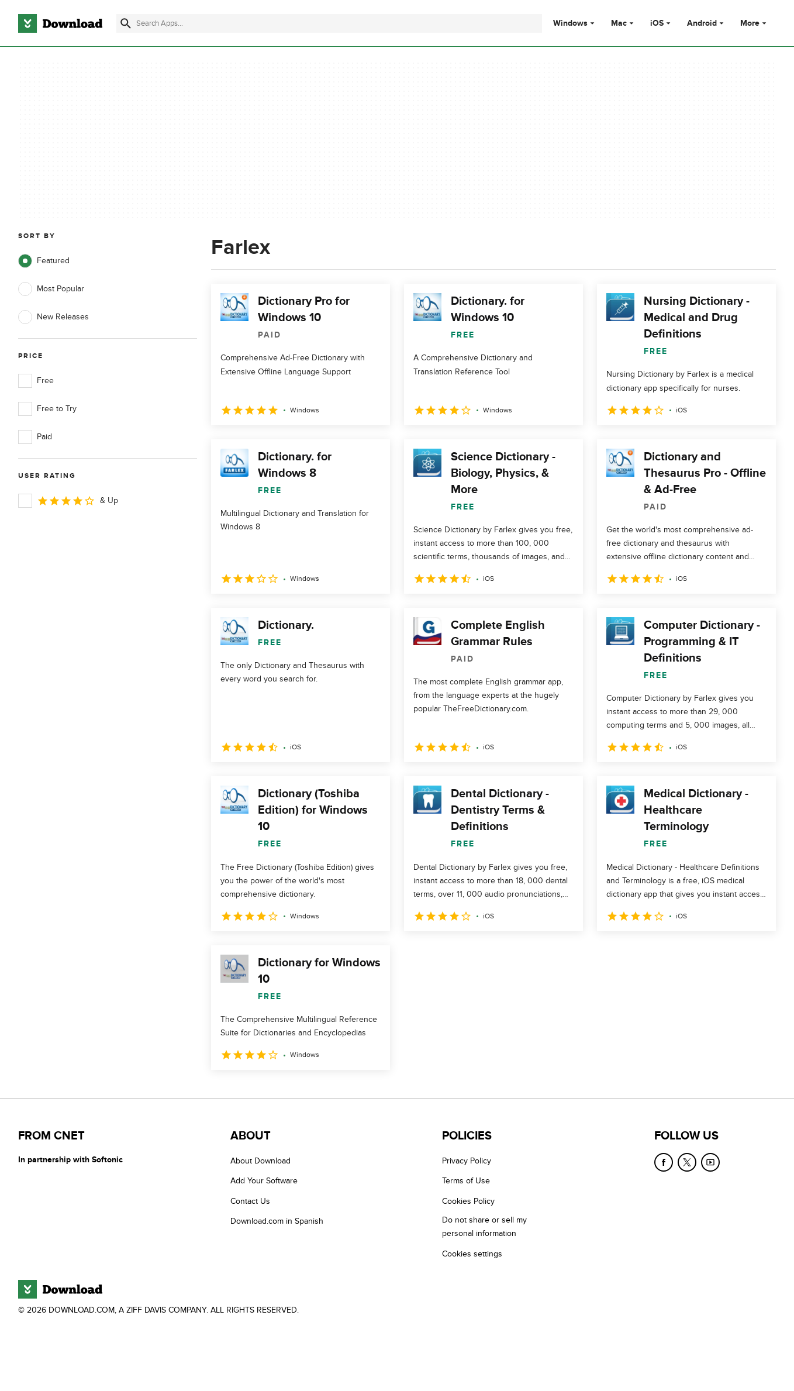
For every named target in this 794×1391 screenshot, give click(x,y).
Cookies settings (472, 1254)
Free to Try (47, 409)
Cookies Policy (468, 1201)
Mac (619, 23)
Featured (44, 261)
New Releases (53, 317)
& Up (68, 501)
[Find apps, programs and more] (328, 23)
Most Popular (51, 289)
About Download (260, 1161)
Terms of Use (466, 1181)
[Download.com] (60, 23)
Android (702, 23)
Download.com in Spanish (276, 1221)
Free (36, 381)
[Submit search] (125, 23)
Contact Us (250, 1201)
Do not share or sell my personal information (484, 1226)
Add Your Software (264, 1181)
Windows (570, 23)
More (754, 23)
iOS (657, 23)
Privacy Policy (466, 1161)
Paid (35, 437)
